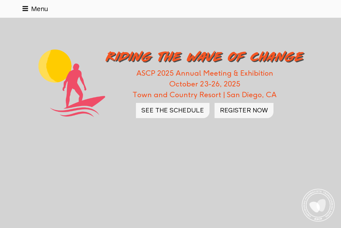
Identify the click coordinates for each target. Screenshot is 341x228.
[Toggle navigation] (35, 9)
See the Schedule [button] (172, 110)
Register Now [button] (244, 110)
